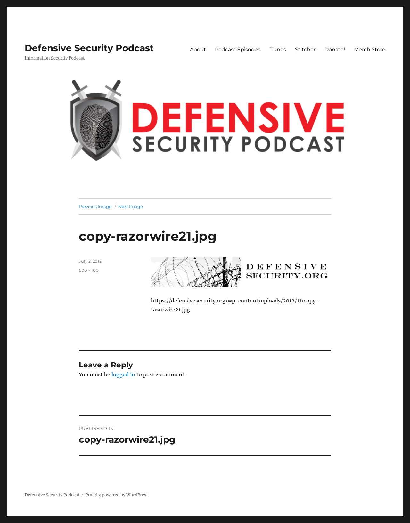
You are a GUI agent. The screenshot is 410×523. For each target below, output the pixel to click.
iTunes (277, 49)
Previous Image (95, 206)
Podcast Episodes (237, 49)
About (198, 49)
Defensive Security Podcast (89, 48)
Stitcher (305, 49)
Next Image (130, 206)
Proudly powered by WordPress (117, 495)
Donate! (334, 49)
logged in (123, 374)
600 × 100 (89, 270)
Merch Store (369, 49)
